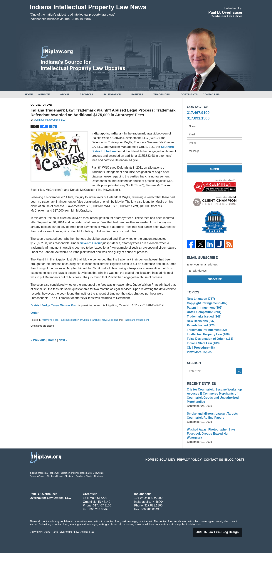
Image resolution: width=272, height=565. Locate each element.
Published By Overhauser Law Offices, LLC (225, 12)
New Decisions (110, 319)
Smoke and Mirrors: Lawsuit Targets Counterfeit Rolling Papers (211, 432)
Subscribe (215, 279)
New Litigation (200, 299)
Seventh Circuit (91, 243)
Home (34, 94)
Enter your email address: (203, 264)
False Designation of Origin (74, 319)
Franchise (95, 319)
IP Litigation (122, 94)
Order (35, 312)
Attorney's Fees (50, 319)
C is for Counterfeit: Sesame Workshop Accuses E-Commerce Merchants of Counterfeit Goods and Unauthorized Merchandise (213, 412)
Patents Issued (200, 333)
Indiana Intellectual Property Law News (88, 13)
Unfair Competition (203, 316)
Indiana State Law (202, 356)
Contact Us (226, 94)
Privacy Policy (196, 469)
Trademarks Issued (203, 322)
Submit (214, 169)
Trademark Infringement (136, 319)
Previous (38, 340)
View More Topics (198, 367)
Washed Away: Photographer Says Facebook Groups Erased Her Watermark (214, 447)
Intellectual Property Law (207, 344)
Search (239, 387)
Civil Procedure (200, 362)
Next (63, 340)
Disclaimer (176, 469)
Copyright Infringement (206, 305)
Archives (96, 94)
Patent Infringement (203, 310)
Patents (147, 94)
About (75, 94)
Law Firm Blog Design (222, 544)
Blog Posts (236, 469)
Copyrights (199, 94)
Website (54, 94)
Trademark (172, 94)
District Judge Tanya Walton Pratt (54, 305)
